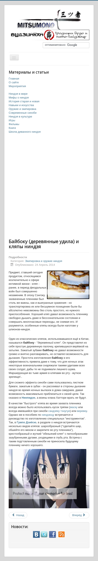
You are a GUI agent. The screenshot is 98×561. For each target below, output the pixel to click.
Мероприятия (17, 86)
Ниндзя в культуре (20, 116)
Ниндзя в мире (18, 93)
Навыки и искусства (21, 105)
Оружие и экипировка (22, 109)
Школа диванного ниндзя (25, 131)
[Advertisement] (49, 186)
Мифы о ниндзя (19, 97)
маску (74, 407)
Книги (12, 127)
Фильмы (14, 124)
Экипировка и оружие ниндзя (43, 261)
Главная (14, 78)
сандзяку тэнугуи (59, 411)
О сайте (14, 82)
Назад (18, 515)
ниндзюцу (48, 414)
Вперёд (79, 515)
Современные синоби (23, 112)
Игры (12, 120)
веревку (82, 411)
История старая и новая (24, 101)
